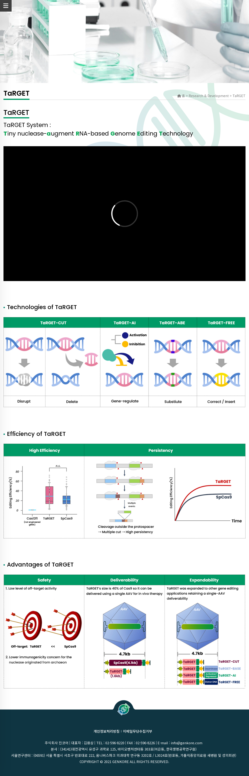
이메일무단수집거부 (137, 731)
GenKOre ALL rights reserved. (140, 761)
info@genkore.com (186, 742)
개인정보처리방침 (107, 731)
